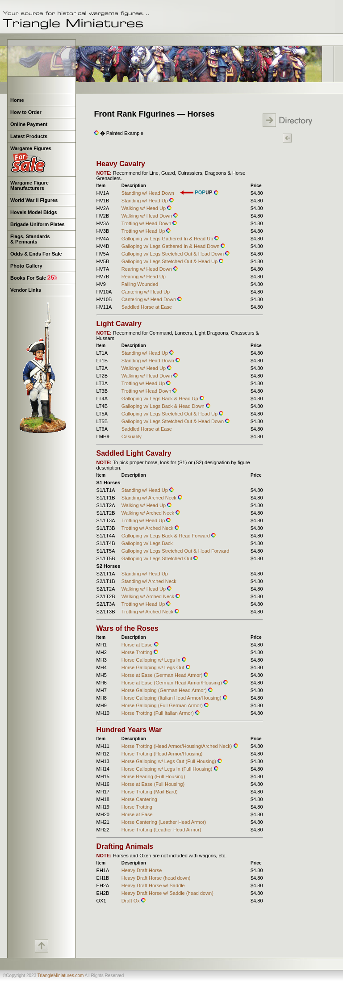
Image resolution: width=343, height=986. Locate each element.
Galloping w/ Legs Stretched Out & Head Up (170, 261)
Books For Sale (33, 278)
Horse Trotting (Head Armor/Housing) (162, 753)
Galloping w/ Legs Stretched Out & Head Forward (175, 551)
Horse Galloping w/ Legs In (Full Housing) (167, 769)
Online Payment (28, 124)
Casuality (131, 436)
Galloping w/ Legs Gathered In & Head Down (171, 246)
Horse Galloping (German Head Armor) (164, 690)
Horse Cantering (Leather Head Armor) (163, 822)
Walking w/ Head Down (147, 215)
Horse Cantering (139, 799)
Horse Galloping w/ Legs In (151, 660)
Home (17, 100)
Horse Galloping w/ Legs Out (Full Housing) (169, 761)
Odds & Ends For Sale (36, 253)
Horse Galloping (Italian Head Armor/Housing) (172, 698)
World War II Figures (34, 200)
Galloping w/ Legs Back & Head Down (163, 406)
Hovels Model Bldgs (33, 212)
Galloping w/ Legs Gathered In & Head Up (168, 238)
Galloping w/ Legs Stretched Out (157, 558)
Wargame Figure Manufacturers (29, 185)
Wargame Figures (30, 159)
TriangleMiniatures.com (61, 975)
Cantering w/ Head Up (145, 291)
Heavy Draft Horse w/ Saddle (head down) (167, 893)
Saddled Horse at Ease (146, 307)
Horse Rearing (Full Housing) (153, 776)
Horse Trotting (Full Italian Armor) (158, 713)
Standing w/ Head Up (145, 200)
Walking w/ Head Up (144, 208)
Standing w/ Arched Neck (149, 497)
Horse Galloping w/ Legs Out (153, 667)
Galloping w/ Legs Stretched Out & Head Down (173, 253)
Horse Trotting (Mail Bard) (149, 791)
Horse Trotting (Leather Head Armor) (161, 829)
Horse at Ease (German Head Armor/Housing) (172, 682)
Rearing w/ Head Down (147, 269)
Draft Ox (131, 900)
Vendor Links (25, 290)
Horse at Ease (137, 644)
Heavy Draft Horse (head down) (156, 878)
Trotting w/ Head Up (143, 231)
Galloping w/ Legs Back (147, 543)
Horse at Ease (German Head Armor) (162, 675)
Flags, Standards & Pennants (29, 239)
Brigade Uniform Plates (37, 224)
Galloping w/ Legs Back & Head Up (160, 398)
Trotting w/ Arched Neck (148, 528)
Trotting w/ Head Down (147, 223)
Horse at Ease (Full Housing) (152, 784)
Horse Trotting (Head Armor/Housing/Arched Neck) (177, 746)
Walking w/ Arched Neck (148, 513)
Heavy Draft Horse (141, 870)
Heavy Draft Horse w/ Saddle (153, 885)
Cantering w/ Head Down (149, 299)
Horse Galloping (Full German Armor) (162, 705)
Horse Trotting (137, 652)
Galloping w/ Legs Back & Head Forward (166, 535)
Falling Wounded (139, 284)
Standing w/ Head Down (147, 193)
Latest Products (28, 136)
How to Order (26, 112)
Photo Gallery (26, 266)
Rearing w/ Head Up (143, 276)
